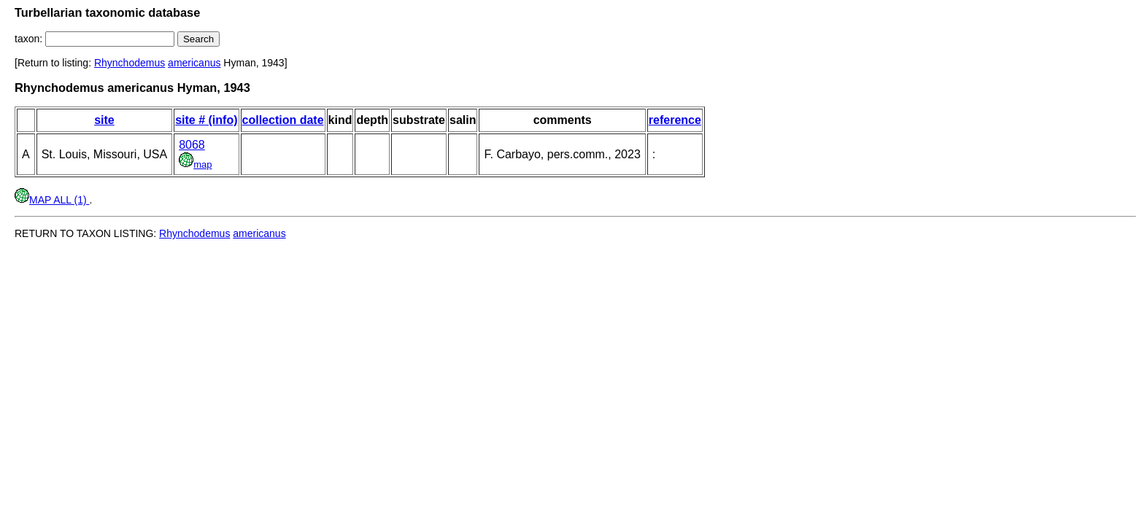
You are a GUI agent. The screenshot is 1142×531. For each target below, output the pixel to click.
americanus (194, 63)
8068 (192, 145)
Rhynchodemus (129, 63)
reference (675, 120)
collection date (283, 120)
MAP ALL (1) (52, 200)
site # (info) (206, 120)
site (104, 120)
